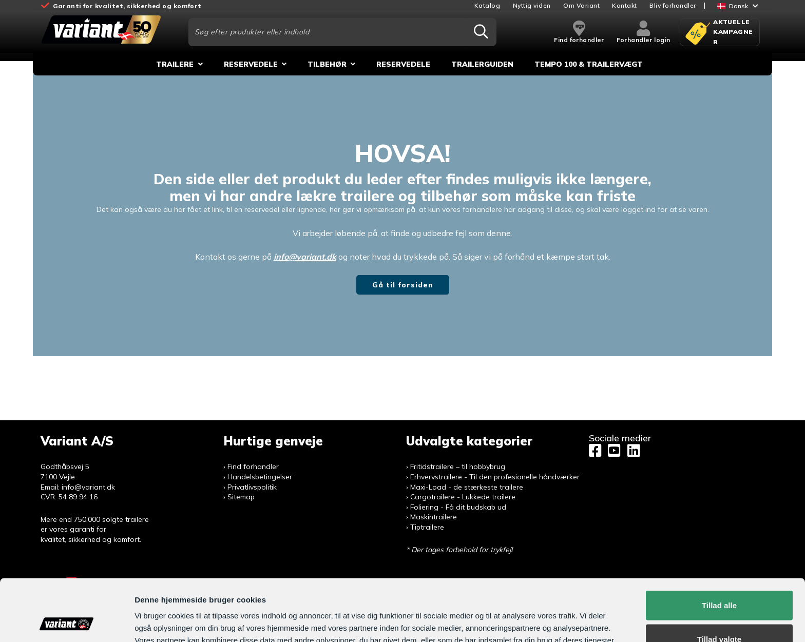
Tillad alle (719, 547)
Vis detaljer (531, 615)
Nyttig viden (532, 5)
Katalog (487, 5)
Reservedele (251, 64)
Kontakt (624, 5)
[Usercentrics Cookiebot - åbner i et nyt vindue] (66, 622)
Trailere (175, 64)
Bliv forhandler (672, 5)
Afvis (719, 614)
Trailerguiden (482, 64)
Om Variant (581, 5)
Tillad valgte (719, 581)
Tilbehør (327, 64)
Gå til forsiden (402, 284)
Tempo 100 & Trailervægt (588, 64)
